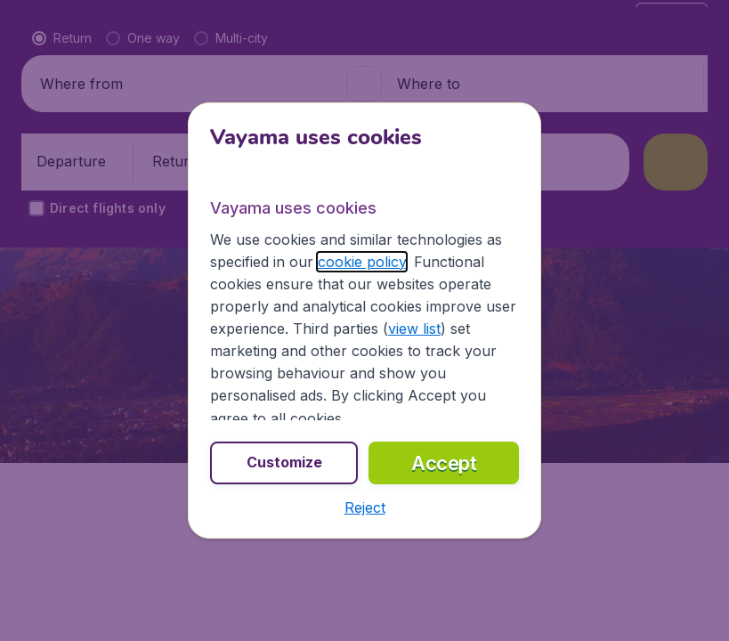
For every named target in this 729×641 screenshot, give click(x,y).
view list (414, 328)
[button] (364, 507)
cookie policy (362, 262)
